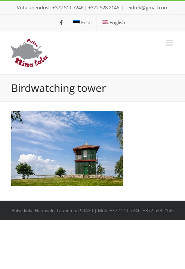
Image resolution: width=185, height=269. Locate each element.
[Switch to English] (113, 23)
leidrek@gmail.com (147, 7)
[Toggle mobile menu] (170, 43)
